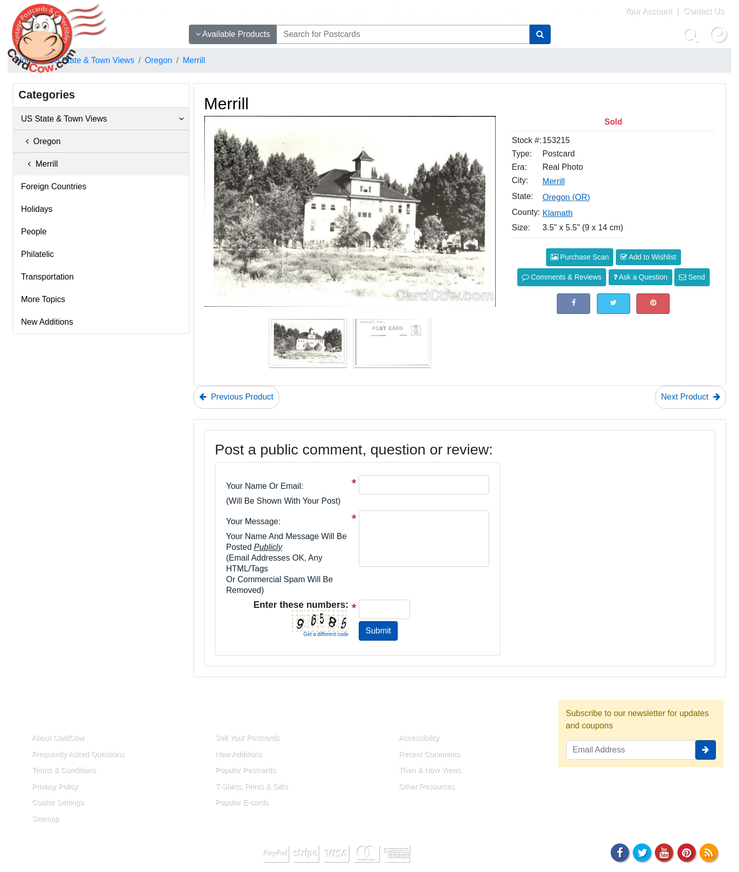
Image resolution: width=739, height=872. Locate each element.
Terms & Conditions (64, 770)
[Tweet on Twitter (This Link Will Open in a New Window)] (613, 303)
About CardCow (58, 738)
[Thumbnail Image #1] (309, 345)
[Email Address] (631, 750)
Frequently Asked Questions (78, 754)
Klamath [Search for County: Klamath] (557, 213)
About (32, 714)
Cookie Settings (58, 802)
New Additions (47, 322)
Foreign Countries (53, 186)
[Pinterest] (686, 852)
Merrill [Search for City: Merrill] (553, 181)
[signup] (705, 750)
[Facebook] (620, 852)
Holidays (36, 209)
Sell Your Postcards (248, 738)
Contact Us (703, 11)
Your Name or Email (263, 486)
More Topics (43, 299)
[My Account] (718, 34)
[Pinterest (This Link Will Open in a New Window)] (653, 303)
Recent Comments (429, 754)
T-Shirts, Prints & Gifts (252, 786)
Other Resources (427, 786)
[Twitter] (642, 852)
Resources (411, 714)
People (34, 231)
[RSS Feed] (708, 852)
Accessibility (419, 738)
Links (214, 714)
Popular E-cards (242, 802)
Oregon (41, 141)
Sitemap (45, 819)
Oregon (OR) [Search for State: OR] (566, 197)
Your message (252, 521)
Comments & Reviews (562, 277)
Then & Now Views (430, 770)
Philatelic (37, 254)
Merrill (39, 164)
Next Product (691, 396)
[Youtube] (664, 852)
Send (692, 277)
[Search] (540, 34)
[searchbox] (403, 34)
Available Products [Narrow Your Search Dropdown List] (233, 34)
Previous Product (236, 396)
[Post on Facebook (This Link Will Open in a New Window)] (573, 303)
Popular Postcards (246, 770)
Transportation (47, 276)
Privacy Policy (55, 786)
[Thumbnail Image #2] (392, 345)
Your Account (648, 11)
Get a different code (325, 634)
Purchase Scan (580, 257)
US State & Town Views (102, 119)
